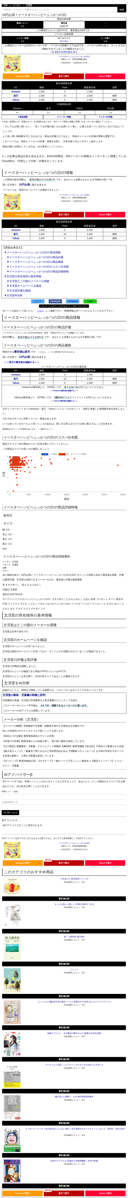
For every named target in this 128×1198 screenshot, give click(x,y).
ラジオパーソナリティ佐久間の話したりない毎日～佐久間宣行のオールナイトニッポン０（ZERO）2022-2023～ (75, 1130)
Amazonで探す (22, 76)
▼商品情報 (23, 117)
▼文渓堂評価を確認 (17, 290)
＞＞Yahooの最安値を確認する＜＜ (64, 401)
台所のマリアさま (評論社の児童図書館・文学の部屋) (74, 1161)
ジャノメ (74, 969)
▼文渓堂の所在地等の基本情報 (22, 276)
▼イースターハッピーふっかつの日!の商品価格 (33, 261)
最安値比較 (64, 898)
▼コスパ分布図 (105, 117)
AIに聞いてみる (10, 812)
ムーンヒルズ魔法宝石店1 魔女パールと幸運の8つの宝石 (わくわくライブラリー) (74, 1002)
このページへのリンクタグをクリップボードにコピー (64, 306)
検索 (122, 9)
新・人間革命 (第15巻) (74, 937)
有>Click (64, 41)
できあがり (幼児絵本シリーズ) (74, 879)
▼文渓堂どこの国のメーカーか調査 (26, 281)
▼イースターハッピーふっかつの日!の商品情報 (32, 252)
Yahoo (15, 100)
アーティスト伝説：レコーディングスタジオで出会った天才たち (74, 1065)
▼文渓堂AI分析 (13, 295)
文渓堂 (29, 5)
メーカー (17, 5)
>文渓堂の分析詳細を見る (64, 52)
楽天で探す (63, 76)
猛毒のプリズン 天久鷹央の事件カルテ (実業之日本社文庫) (74, 1033)
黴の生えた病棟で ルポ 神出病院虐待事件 (74, 1096)
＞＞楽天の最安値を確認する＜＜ (21, 362)
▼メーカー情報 (64, 117)
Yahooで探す (105, 76)
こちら (40, 310)
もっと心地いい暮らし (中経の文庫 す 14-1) (74, 904)
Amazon (15, 91)
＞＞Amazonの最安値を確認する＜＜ (64, 391)
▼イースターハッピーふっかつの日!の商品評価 (33, 257)
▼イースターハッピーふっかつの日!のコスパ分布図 (36, 266)
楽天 (16, 95)
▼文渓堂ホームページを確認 (22, 285)
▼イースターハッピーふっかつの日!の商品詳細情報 (36, 271)
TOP (6, 5)
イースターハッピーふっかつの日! (74, 56)
